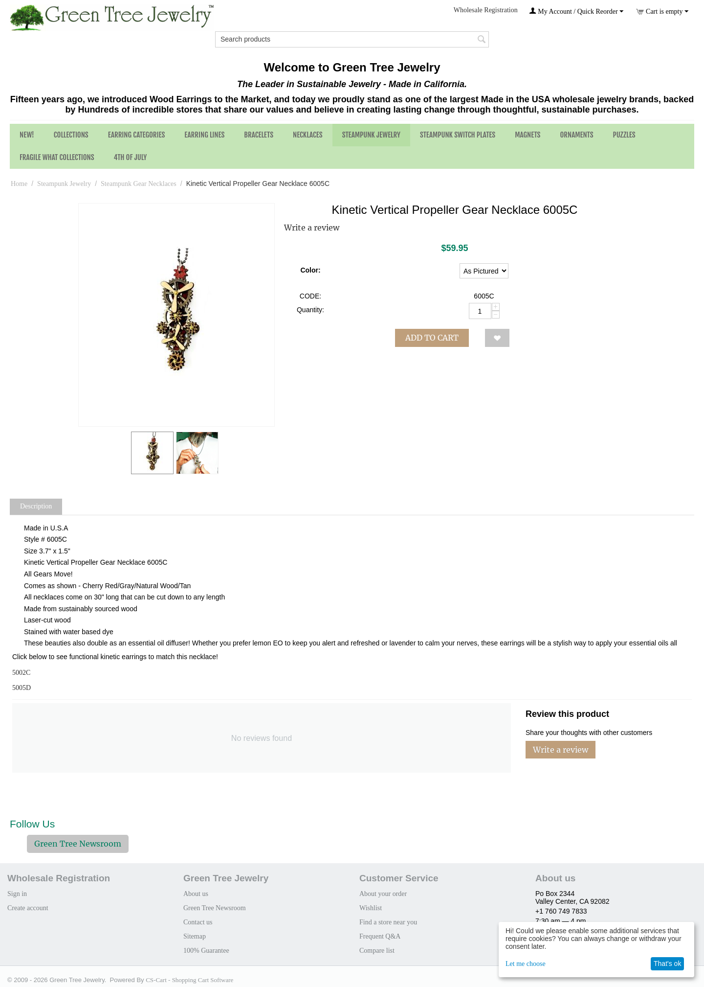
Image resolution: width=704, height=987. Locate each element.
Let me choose (526, 963)
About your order (383, 893)
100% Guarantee (206, 950)
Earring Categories (136, 134)
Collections (71, 134)
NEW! (27, 134)
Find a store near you (388, 922)
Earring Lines (204, 134)
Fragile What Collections (57, 157)
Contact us (198, 922)
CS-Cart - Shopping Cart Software (189, 980)
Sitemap (194, 936)
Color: (310, 270)
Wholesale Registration (486, 10)
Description (36, 506)
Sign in (17, 893)
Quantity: (310, 310)
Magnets (527, 134)
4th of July (130, 157)
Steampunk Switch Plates (457, 134)
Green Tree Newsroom (77, 844)
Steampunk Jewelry (371, 134)
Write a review (311, 227)
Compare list (377, 950)
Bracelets (258, 134)
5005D (21, 687)
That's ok (667, 963)
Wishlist (370, 908)
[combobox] (352, 39)
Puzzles (624, 134)
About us (195, 893)
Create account (27, 908)
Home (19, 183)
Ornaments (576, 134)
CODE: (310, 296)
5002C (21, 672)
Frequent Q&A (379, 936)
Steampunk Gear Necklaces (138, 183)
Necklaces (308, 134)
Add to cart (432, 338)
